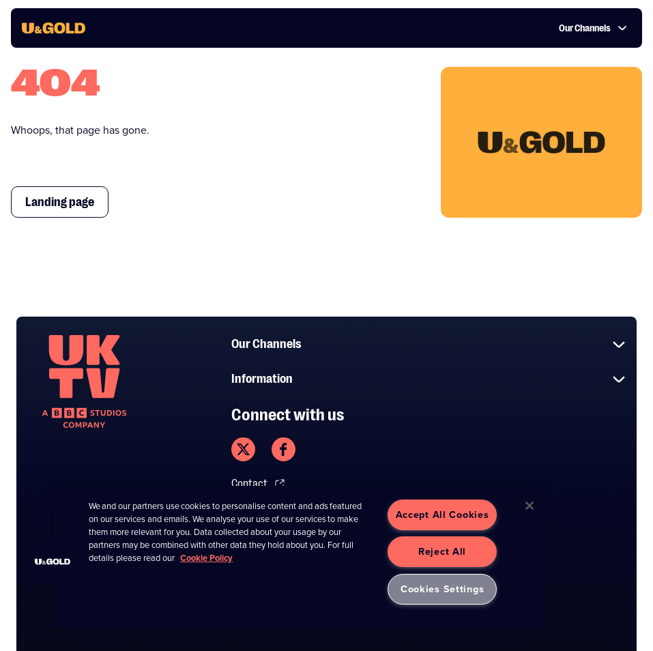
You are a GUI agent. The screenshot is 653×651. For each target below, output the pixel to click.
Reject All (442, 551)
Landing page (59, 202)
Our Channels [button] (593, 28)
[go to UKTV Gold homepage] (53, 28)
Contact (258, 484)
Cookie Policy (206, 557)
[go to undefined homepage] (84, 381)
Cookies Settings (442, 588)
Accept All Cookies (442, 514)
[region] (300, 557)
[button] (52, 561)
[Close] (529, 506)
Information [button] (428, 379)
